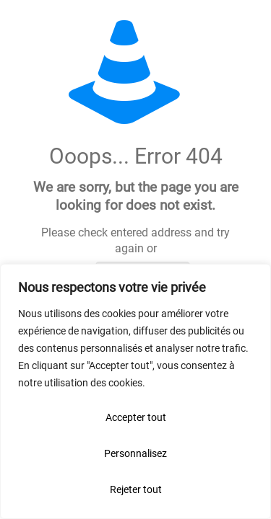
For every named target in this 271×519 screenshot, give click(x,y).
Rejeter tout (136, 489)
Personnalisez (135, 453)
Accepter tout (136, 417)
